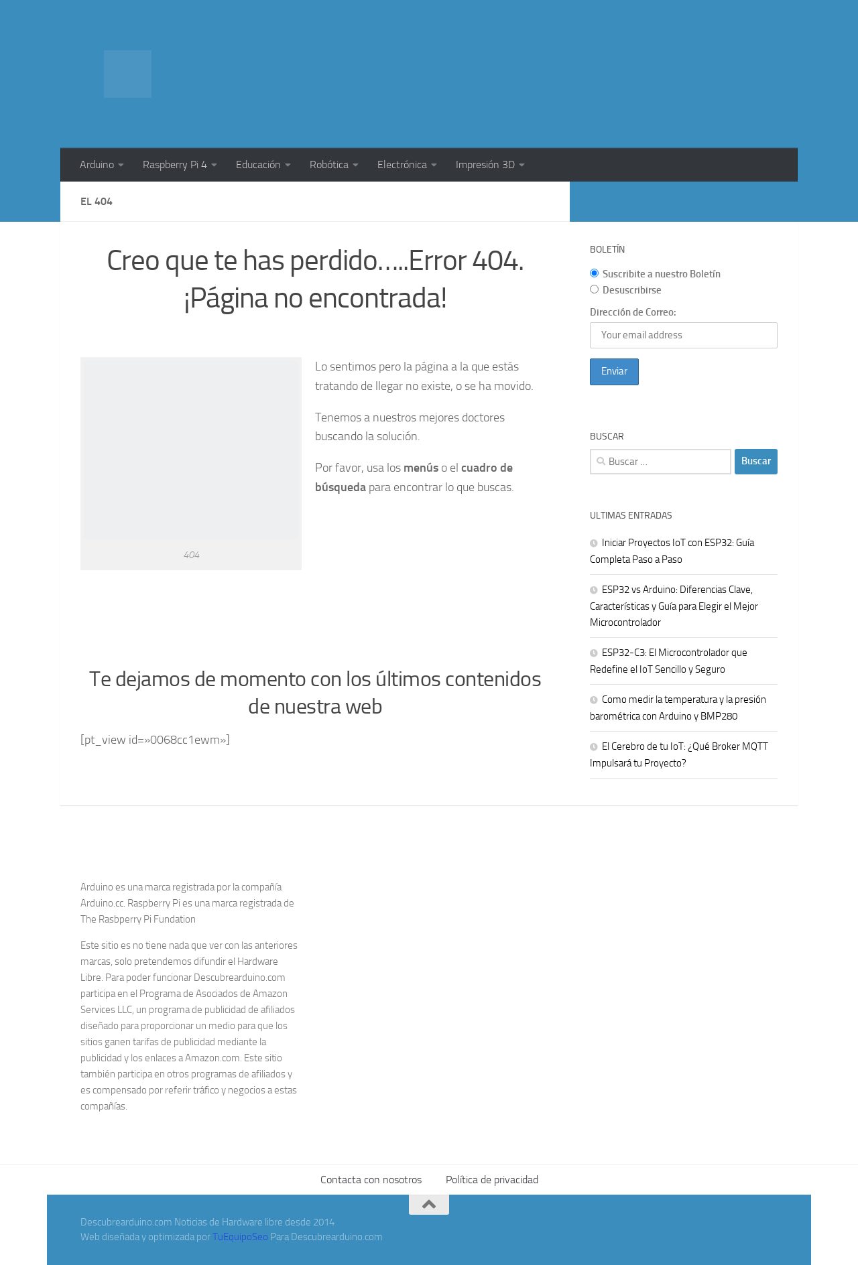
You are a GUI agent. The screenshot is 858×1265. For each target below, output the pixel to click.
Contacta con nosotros (371, 1179)
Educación (258, 164)
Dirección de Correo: (633, 312)
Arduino (97, 164)
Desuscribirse (626, 290)
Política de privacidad (492, 1179)
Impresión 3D (485, 164)
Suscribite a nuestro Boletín (655, 274)
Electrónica (402, 164)
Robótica (329, 164)
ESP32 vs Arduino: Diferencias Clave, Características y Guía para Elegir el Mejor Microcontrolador (674, 606)
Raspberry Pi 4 (175, 164)
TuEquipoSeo (240, 1237)
